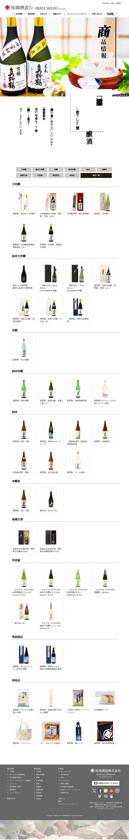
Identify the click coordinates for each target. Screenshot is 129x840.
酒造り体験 (65, 784)
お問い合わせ (97, 14)
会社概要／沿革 (15, 787)
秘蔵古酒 (24, 176)
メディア (13, 784)
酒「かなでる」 (66, 772)
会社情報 (18, 14)
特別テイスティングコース (70, 790)
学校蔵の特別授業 (67, 787)
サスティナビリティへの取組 (20, 781)
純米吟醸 (72, 170)
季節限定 (56, 176)
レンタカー (65, 781)
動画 (60, 802)
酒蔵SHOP (57, 14)
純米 (88, 170)
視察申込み (65, 793)
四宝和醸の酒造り (16, 778)
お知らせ (43, 14)
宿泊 (62, 778)
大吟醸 (24, 170)
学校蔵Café (65, 775)
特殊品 (72, 176)
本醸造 (104, 170)
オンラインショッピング (77, 14)
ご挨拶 (12, 772)
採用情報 (13, 790)
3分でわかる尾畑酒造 (17, 775)
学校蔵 (110, 13)
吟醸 (56, 170)
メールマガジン (15, 793)
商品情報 (31, 14)
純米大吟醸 (40, 170)
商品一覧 (96, 176)
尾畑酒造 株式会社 (42, 7)
